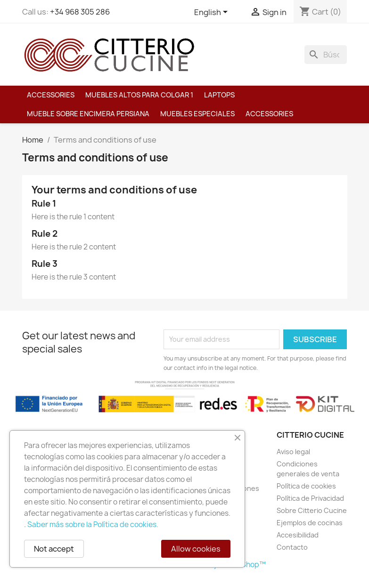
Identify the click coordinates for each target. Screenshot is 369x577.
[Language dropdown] (212, 12)
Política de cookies (306, 485)
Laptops (219, 95)
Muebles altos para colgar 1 (139, 95)
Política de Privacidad (310, 498)
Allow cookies (196, 549)
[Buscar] (325, 54)
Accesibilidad (298, 534)
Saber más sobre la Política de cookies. (92, 524)
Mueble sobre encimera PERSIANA (88, 114)
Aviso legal (293, 451)
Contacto (292, 547)
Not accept (54, 549)
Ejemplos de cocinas (310, 522)
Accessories (50, 95)
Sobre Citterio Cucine (312, 510)
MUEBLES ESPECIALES (197, 114)
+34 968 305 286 (80, 12)
